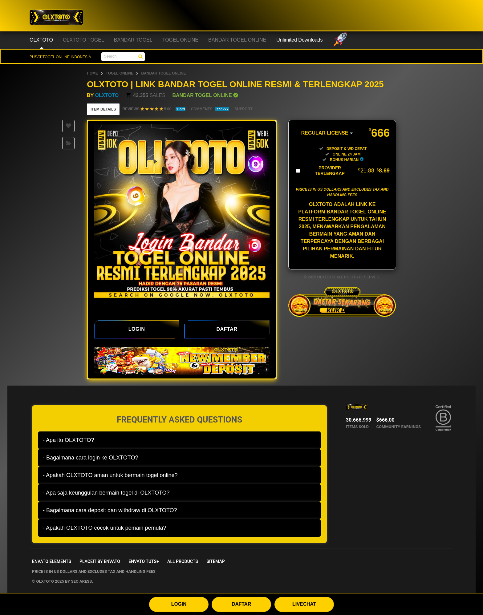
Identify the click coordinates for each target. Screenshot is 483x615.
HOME (92, 73)
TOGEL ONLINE (119, 73)
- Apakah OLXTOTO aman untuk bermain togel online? (110, 475)
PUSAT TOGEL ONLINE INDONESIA (60, 57)
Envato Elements (51, 561)
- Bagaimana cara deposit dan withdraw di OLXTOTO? (110, 510)
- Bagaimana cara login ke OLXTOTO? (90, 458)
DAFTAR (241, 604)
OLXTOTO (107, 95)
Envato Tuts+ (143, 561)
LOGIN (179, 604)
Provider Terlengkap (352, 170)
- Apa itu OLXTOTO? (68, 440)
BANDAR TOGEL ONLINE (163, 73)
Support (243, 109)
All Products (182, 561)
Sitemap (215, 561)
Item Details (103, 109)
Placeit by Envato (99, 561)
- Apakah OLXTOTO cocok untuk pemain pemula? (104, 528)
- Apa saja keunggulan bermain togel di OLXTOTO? (106, 493)
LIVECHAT (304, 604)
